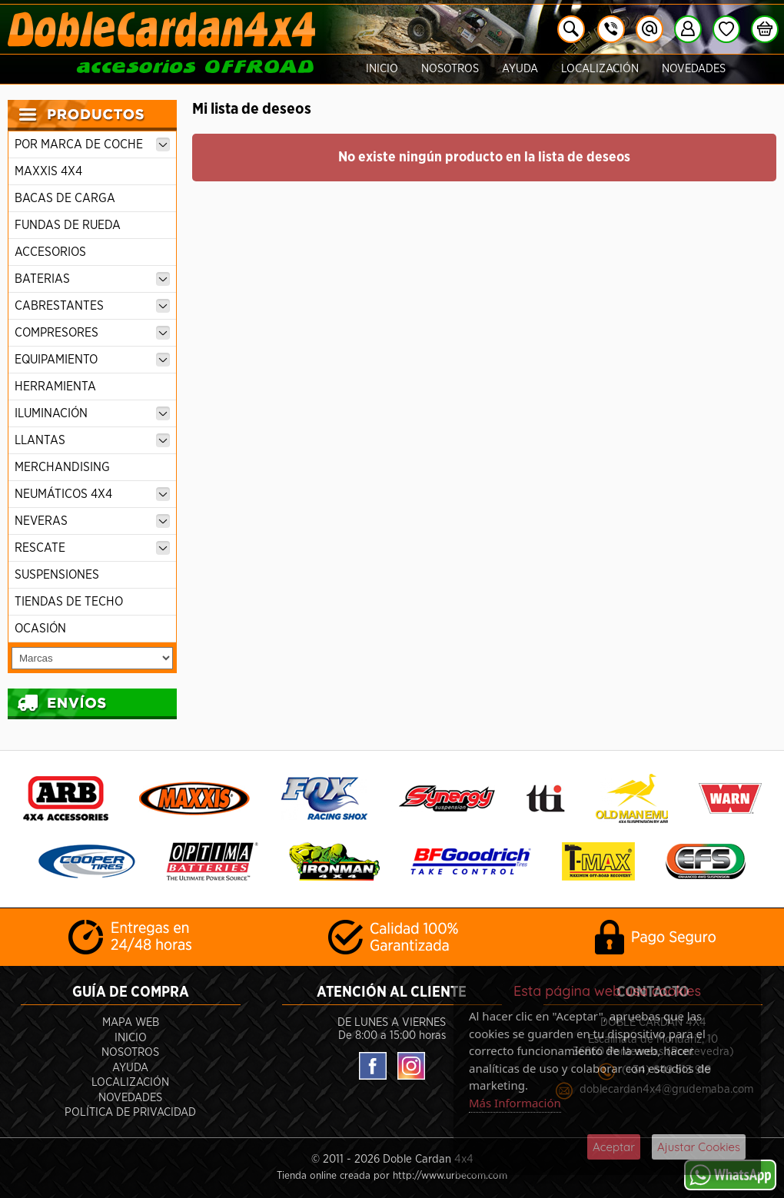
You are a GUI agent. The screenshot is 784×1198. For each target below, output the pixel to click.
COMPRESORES (92, 333)
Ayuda (520, 69)
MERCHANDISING (62, 467)
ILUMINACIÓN (92, 413)
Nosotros (450, 69)
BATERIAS (92, 279)
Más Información (515, 1102)
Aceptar (614, 1147)
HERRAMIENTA (55, 386)
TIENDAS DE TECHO (69, 602)
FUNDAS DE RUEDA (68, 225)
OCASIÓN (40, 628)
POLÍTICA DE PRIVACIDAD (130, 1112)
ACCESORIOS (50, 252)
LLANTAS (92, 440)
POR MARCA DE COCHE (92, 144)
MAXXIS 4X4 (48, 171)
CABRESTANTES (92, 306)
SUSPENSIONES (57, 575)
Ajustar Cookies (698, 1147)
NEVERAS (92, 521)
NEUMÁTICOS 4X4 (92, 494)
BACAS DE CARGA (65, 198)
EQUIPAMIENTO (92, 360)
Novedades (694, 69)
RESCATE (92, 548)
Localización (600, 69)
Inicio (382, 69)
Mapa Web (130, 1022)
